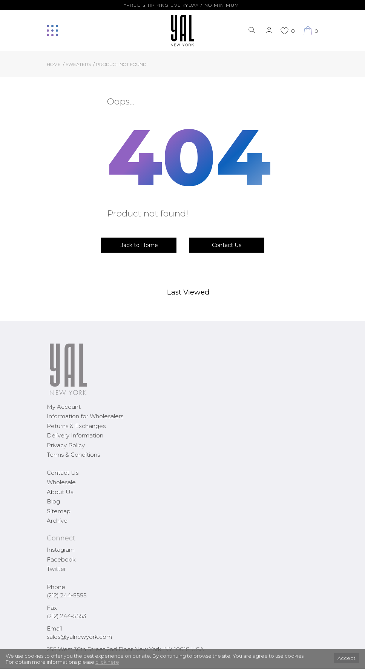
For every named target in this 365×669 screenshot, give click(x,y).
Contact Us (226, 245)
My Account (64, 406)
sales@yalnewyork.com (79, 636)
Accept (346, 658)
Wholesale (61, 482)
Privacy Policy (66, 445)
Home (54, 64)
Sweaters (78, 64)
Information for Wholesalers (85, 416)
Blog (53, 501)
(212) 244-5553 (66, 616)
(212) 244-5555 (67, 595)
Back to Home (138, 245)
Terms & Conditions (73, 454)
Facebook (61, 559)
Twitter (56, 568)
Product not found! (121, 64)
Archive (57, 520)
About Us (60, 492)
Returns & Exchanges (76, 426)
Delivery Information (75, 435)
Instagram (61, 549)
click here (107, 662)
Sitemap (59, 511)
